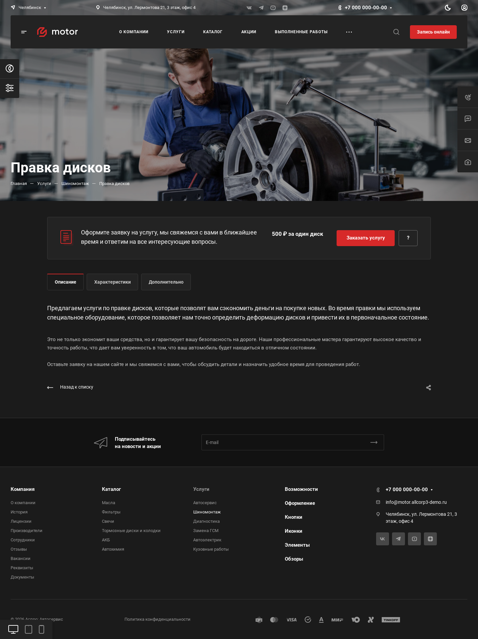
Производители (26, 530)
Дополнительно (166, 282)
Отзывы (19, 549)
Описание (65, 282)
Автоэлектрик (207, 539)
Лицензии (21, 521)
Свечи (108, 521)
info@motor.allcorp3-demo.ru (416, 502)
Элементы (297, 545)
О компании (23, 502)
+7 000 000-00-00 (366, 8)
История (19, 511)
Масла (108, 502)
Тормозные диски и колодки (131, 530)
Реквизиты (22, 567)
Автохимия (113, 549)
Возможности (301, 489)
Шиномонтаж (207, 511)
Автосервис (205, 502)
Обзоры (294, 559)
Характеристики (112, 282)
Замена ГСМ (205, 530)
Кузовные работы (211, 549)
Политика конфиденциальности (157, 619)
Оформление (300, 503)
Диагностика (206, 521)
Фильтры (111, 511)
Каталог (111, 489)
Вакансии (21, 558)
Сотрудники (23, 539)
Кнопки (293, 517)
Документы (22, 577)
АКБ (106, 539)
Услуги (201, 489)
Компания (23, 489)
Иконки (293, 531)
